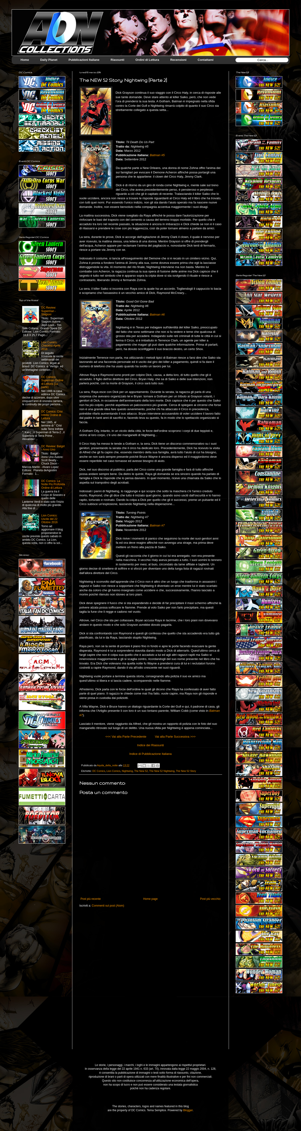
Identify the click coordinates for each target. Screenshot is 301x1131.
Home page (150, 899)
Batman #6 (157, 314)
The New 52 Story (186, 771)
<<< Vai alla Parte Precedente (125, 736)
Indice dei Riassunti (150, 745)
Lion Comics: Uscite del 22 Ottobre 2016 (49, 519)
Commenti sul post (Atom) (108, 905)
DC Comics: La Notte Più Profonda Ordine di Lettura (53, 484)
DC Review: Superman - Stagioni (48, 311)
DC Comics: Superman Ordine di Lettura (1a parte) (52, 382)
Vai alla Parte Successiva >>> (175, 736)
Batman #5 (157, 155)
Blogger (188, 1110)
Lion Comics (113, 771)
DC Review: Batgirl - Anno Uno (53, 448)
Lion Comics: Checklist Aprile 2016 (50, 346)
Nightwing (127, 771)
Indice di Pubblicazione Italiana (150, 754)
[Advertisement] (259, 1024)
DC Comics (98, 771)
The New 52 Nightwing (162, 771)
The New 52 (141, 771)
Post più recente (90, 899)
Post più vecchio (210, 899)
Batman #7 (157, 525)
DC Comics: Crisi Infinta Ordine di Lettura (52, 415)
